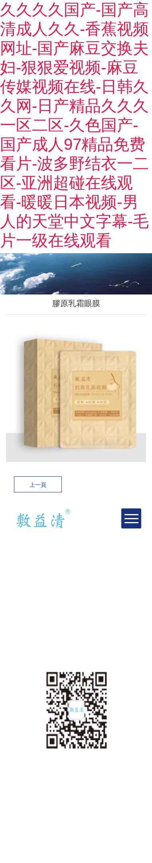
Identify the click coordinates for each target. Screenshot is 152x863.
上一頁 (38, 485)
